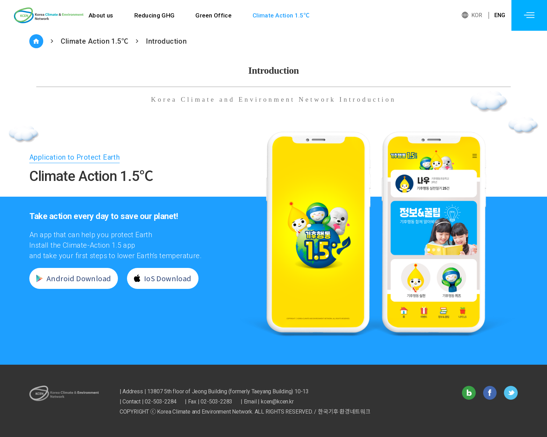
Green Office (214, 15)
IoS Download (160, 278)
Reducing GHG (154, 15)
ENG (499, 15)
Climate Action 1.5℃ (282, 15)
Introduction (166, 41)
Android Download (70, 278)
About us (101, 15)
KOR (476, 15)
